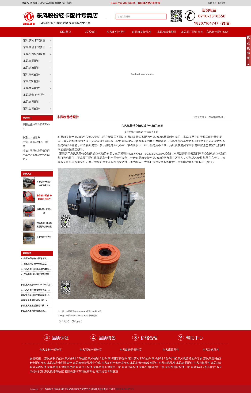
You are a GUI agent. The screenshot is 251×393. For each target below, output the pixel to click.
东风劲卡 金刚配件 (34, 94)
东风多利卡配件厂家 (164, 358)
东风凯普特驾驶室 (34, 54)
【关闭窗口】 (77, 321)
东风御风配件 (31, 101)
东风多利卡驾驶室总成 (61, 367)
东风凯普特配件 (141, 31)
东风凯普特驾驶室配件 (144, 362)
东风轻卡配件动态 (217, 31)
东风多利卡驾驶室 (34, 40)
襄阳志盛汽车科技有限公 (79, 371)
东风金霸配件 (31, 108)
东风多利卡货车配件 (203, 367)
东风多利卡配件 (116, 31)
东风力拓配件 (31, 81)
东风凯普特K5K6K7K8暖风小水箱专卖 (83, 311)
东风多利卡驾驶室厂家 (107, 367)
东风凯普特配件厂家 (151, 367)
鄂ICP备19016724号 (125, 389)
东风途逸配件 (31, 67)
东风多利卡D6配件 (139, 358)
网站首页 (65, 31)
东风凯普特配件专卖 (190, 358)
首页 (204, 117)
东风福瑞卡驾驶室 (34, 47)
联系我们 (222, 3)
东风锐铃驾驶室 (54, 371)
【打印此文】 (64, 321)
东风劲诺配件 (31, 88)
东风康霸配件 (31, 60)
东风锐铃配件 (31, 74)
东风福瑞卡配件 (167, 31)
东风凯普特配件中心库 (87, 362)
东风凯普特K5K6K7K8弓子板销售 (81, 315)
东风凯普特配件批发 (215, 358)
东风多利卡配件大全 (59, 362)
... (36, 258)
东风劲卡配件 (84, 367)
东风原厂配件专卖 (192, 31)
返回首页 (212, 3)
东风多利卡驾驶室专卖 (115, 362)
